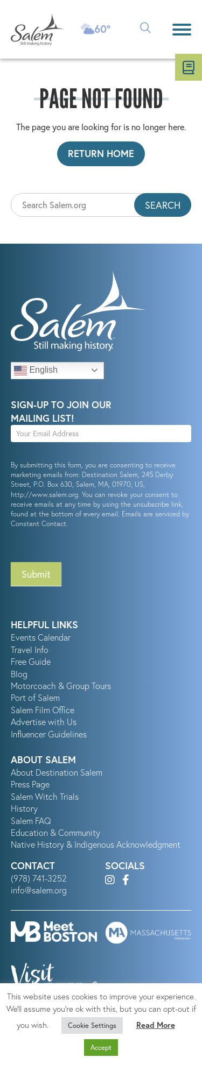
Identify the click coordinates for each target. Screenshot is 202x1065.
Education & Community (55, 832)
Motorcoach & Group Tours (61, 685)
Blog (19, 674)
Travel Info (29, 649)
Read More (155, 1025)
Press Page (30, 784)
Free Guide (31, 661)
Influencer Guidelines (49, 734)
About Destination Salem (56, 772)
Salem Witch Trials (45, 796)
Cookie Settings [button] (92, 1025)
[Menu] (182, 29)
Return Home (101, 153)
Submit (36, 573)
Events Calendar (41, 637)
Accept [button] (101, 1047)
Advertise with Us (43, 721)
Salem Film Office (42, 710)
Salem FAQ (31, 820)
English (36, 370)
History (24, 808)
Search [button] (162, 204)
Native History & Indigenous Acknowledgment (95, 844)
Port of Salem (35, 697)
